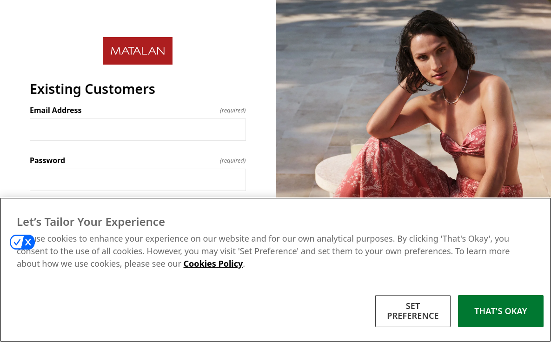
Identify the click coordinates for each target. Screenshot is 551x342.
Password (138, 160)
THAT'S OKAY (500, 310)
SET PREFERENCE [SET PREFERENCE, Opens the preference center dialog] (413, 311)
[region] (275, 269)
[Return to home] (138, 51)
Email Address (138, 110)
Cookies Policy (213, 263)
